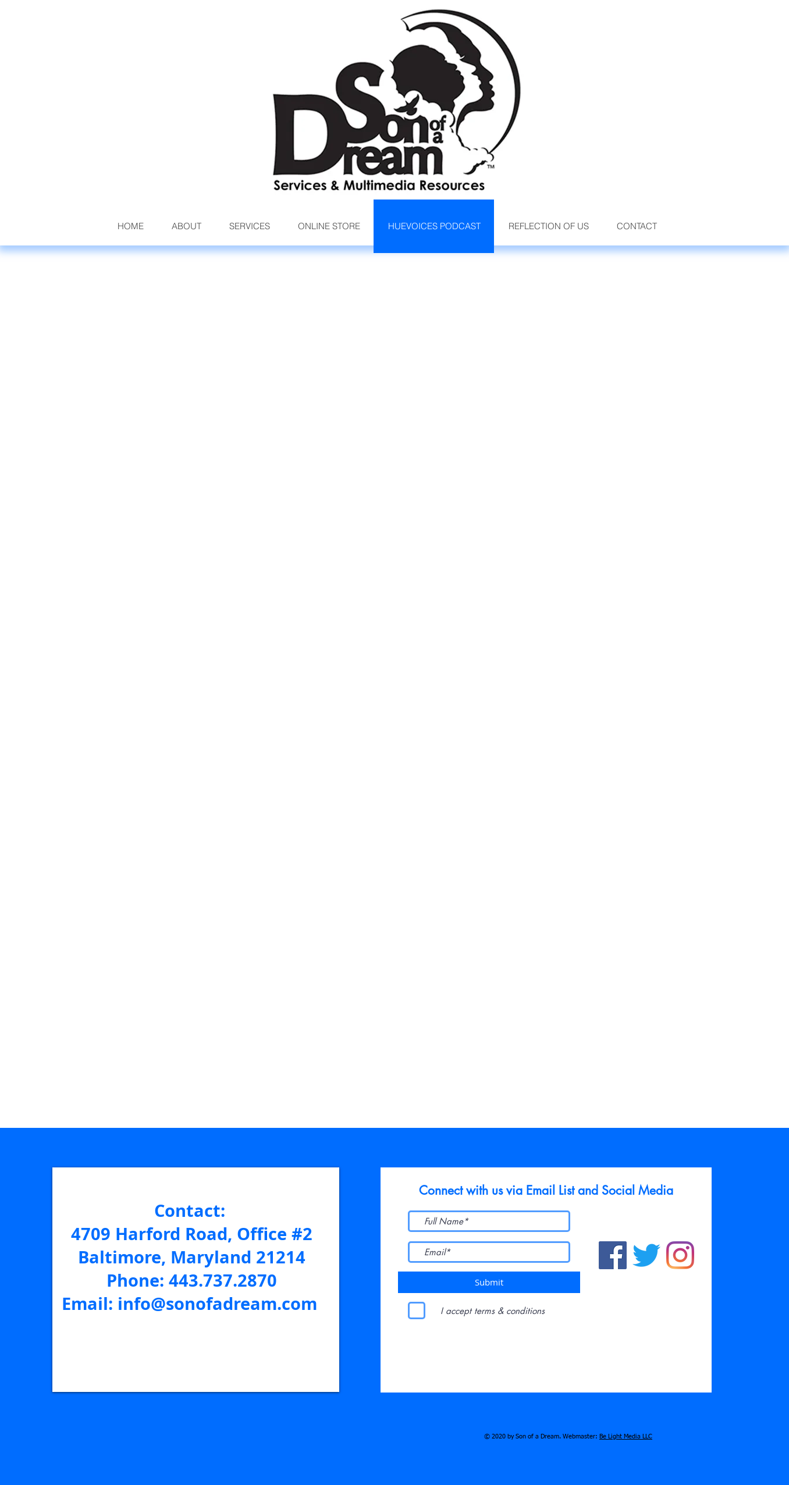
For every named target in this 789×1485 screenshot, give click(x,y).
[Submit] (489, 1282)
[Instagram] (680, 1255)
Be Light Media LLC (625, 1436)
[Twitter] (646, 1255)
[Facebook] (613, 1255)
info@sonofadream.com (217, 1303)
